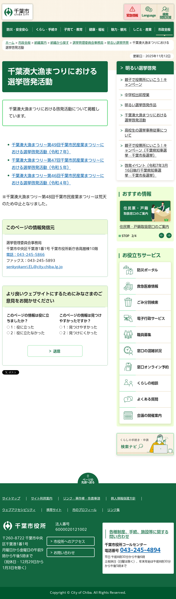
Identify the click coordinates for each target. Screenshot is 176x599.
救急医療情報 (147, 286)
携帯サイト (54, 509)
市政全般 (24, 42)
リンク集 (113, 509)
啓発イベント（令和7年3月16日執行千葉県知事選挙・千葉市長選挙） (146, 170)
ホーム (10, 42)
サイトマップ (11, 498)
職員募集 (144, 334)
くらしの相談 (147, 383)
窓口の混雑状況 (149, 351)
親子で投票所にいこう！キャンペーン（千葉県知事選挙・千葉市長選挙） (146, 150)
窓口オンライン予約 (153, 367)
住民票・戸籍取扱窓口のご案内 (144, 226)
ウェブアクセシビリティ (19, 509)
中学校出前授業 (137, 95)
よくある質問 (147, 399)
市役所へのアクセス (69, 541)
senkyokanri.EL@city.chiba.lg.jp (34, 266)
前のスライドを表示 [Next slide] (169, 235)
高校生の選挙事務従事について (146, 133)
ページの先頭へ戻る (88, 481)
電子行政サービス (151, 318)
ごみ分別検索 (147, 302)
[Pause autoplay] (124, 236)
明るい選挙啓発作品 (140, 105)
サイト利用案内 (41, 498)
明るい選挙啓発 (118, 42)
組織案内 (40, 42)
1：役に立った (22, 327)
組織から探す (59, 42)
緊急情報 (132, 15)
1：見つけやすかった (80, 327)
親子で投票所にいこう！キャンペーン (146, 82)
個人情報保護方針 (123, 498)
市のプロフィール (84, 509)
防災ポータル (147, 270)
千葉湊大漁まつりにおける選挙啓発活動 (146, 117)
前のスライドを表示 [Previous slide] (161, 235)
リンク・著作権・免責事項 (81, 498)
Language (149, 15)
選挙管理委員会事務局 (88, 42)
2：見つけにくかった (80, 333)
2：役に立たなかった (28, 333)
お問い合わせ (64, 553)
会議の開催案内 (149, 415)
